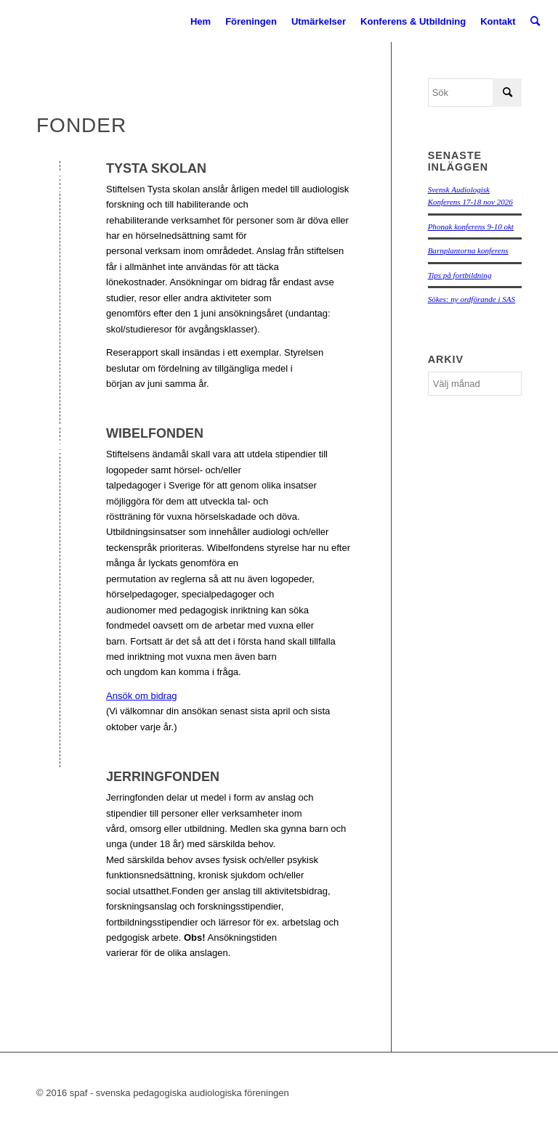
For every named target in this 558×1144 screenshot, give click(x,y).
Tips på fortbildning (460, 275)
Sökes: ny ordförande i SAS (471, 299)
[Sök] (535, 22)
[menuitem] (200, 22)
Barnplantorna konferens (468, 250)
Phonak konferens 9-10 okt (471, 226)
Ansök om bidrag (141, 695)
